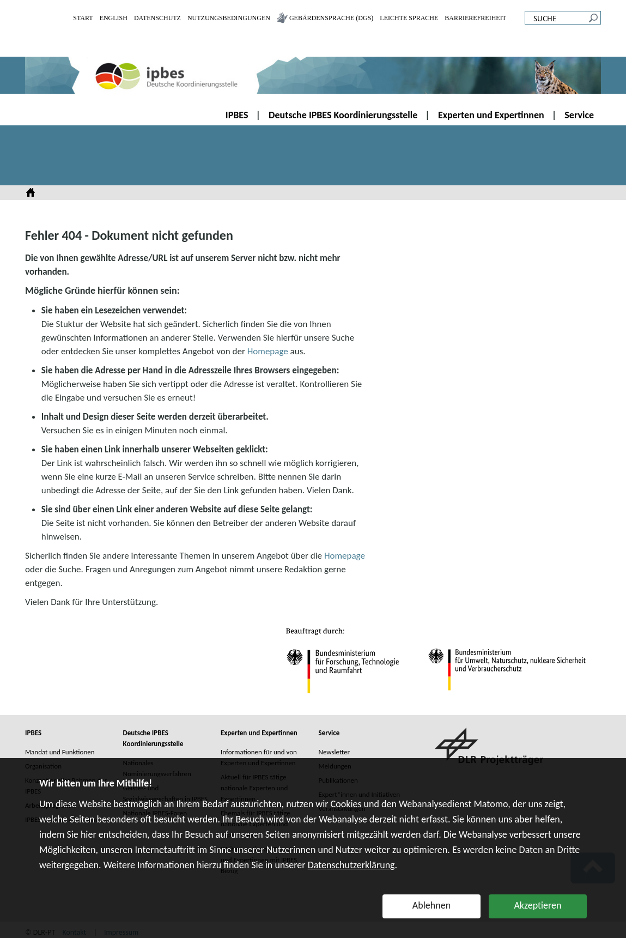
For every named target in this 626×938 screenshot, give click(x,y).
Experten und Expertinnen (491, 115)
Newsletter (334, 752)
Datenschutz (157, 18)
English (113, 18)
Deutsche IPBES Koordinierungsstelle (343, 115)
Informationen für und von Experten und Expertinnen (259, 757)
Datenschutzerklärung (351, 865)
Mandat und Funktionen (60, 752)
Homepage (267, 351)
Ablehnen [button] (431, 905)
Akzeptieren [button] (537, 905)
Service (579, 115)
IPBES (237, 115)
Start (83, 18)
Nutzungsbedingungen (228, 18)
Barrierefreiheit (475, 18)
